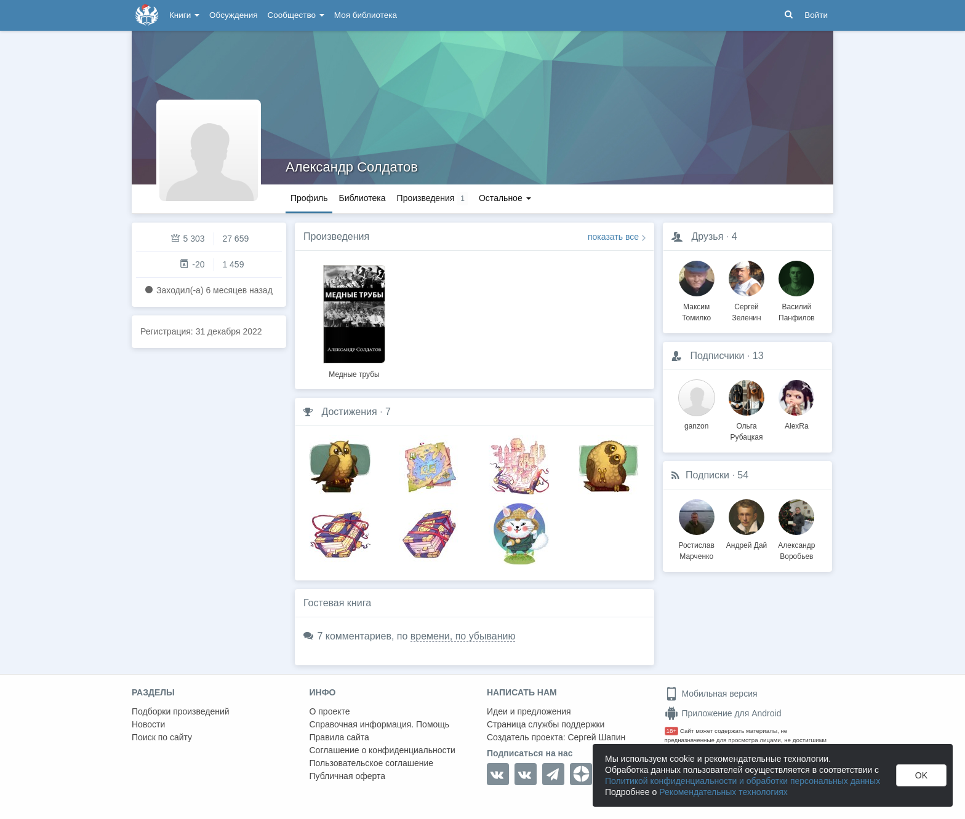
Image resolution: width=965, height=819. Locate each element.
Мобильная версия (711, 693)
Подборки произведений (181, 711)
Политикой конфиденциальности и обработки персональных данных (742, 781)
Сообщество (296, 15)
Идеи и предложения (529, 711)
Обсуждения (233, 15)
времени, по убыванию (463, 636)
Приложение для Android (723, 713)
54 (742, 475)
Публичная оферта (348, 776)
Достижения (349, 411)
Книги (184, 15)
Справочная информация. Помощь (380, 724)
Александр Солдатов (352, 167)
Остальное (505, 198)
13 (758, 355)
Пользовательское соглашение (372, 763)
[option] (354, 319)
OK (921, 775)
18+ (672, 730)
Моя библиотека (365, 15)
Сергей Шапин (596, 737)
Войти (816, 15)
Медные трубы (354, 374)
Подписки (707, 475)
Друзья (707, 236)
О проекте (330, 711)
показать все (613, 237)
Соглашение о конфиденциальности (382, 750)
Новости (148, 724)
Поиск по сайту (162, 737)
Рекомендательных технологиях (723, 792)
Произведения (336, 236)
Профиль (308, 198)
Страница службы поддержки (545, 724)
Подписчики (717, 355)
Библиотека (361, 198)
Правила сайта (339, 737)
